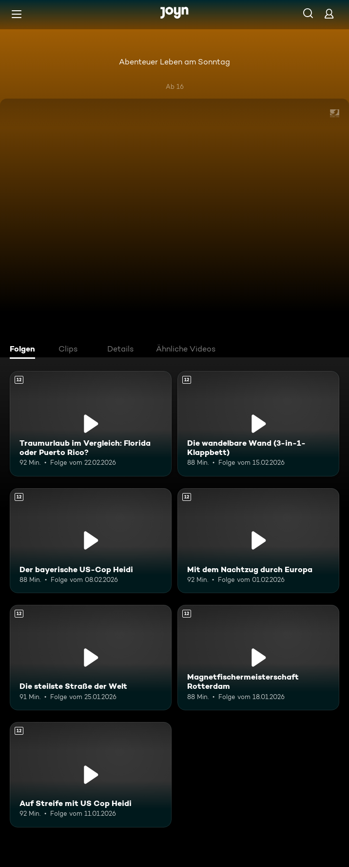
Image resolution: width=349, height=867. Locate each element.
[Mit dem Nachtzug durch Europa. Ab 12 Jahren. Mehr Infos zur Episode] (258, 541)
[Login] (329, 13)
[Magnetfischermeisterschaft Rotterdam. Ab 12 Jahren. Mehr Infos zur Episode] (258, 657)
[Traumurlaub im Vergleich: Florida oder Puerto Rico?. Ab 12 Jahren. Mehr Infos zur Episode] (91, 423)
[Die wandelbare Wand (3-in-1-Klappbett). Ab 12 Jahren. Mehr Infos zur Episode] (258, 423)
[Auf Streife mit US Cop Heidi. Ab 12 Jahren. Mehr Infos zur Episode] (91, 774)
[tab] (25, 350)
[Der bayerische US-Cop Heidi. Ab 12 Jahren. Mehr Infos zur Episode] (91, 541)
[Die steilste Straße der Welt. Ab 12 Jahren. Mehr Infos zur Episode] (91, 657)
